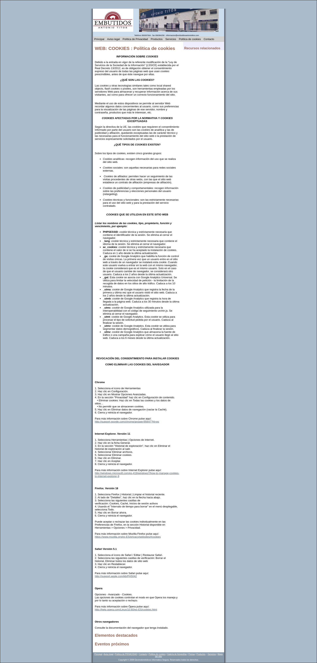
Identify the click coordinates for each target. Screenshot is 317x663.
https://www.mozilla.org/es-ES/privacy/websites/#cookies (128, 536)
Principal (99, 39)
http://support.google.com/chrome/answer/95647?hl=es (127, 421)
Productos (157, 39)
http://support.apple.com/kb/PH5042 (116, 576)
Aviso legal (113, 39)
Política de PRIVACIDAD (126, 654)
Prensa (191, 654)
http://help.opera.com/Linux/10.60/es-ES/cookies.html (126, 609)
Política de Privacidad (135, 39)
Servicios (170, 39)
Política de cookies (190, 39)
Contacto (209, 39)
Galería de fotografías (177, 654)
